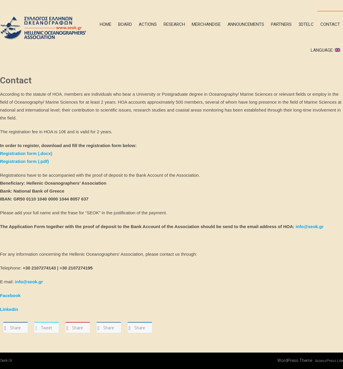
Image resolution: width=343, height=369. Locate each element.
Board (125, 24)
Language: (325, 50)
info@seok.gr (309, 226)
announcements (245, 24)
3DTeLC (306, 24)
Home (105, 24)
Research (174, 24)
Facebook (10, 295)
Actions (148, 24)
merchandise (206, 24)
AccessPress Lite (329, 360)
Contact (330, 24)
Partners (281, 24)
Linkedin (9, 309)
